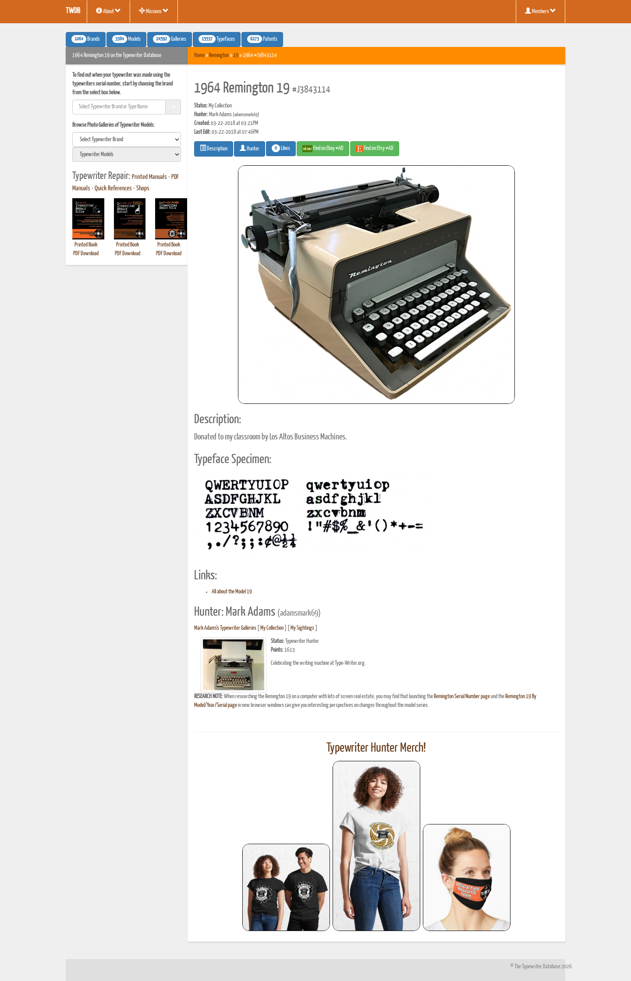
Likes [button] (281, 148)
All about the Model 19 (232, 592)
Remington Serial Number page (462, 696)
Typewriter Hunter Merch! (376, 748)
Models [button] (126, 39)
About (108, 10)
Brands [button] (85, 39)
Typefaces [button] (217, 39)
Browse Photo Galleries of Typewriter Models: (113, 125)
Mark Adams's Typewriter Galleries (225, 628)
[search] (126, 139)
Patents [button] (262, 39)
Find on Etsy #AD (374, 148)
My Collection (272, 628)
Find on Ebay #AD (323, 148)
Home (199, 55)
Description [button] (213, 148)
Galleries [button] (169, 39)
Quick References (113, 188)
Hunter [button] (249, 148)
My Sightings (302, 628)
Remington (219, 55)
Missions (154, 10)
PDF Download (86, 254)
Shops (142, 188)
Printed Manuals (149, 177)
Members (540, 10)
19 (235, 55)
